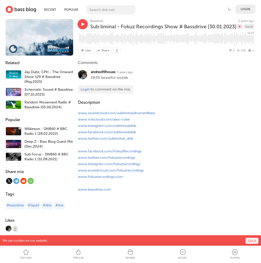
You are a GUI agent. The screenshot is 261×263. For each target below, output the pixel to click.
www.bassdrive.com (94, 189)
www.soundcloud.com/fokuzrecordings (111, 170)
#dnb (47, 205)
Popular (71, 9)
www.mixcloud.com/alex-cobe (104, 119)
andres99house (103, 72)
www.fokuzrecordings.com (100, 177)
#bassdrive (15, 205)
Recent (50, 9)
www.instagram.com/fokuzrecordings (109, 164)
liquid (249, 26)
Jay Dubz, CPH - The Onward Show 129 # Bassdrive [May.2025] (48, 77)
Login (245, 9)
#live (59, 205)
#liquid (33, 205)
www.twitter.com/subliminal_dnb (105, 138)
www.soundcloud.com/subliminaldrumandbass (116, 113)
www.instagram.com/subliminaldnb (107, 126)
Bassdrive (96, 21)
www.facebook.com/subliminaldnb (107, 132)
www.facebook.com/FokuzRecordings (109, 151)
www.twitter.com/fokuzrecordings (106, 157)
